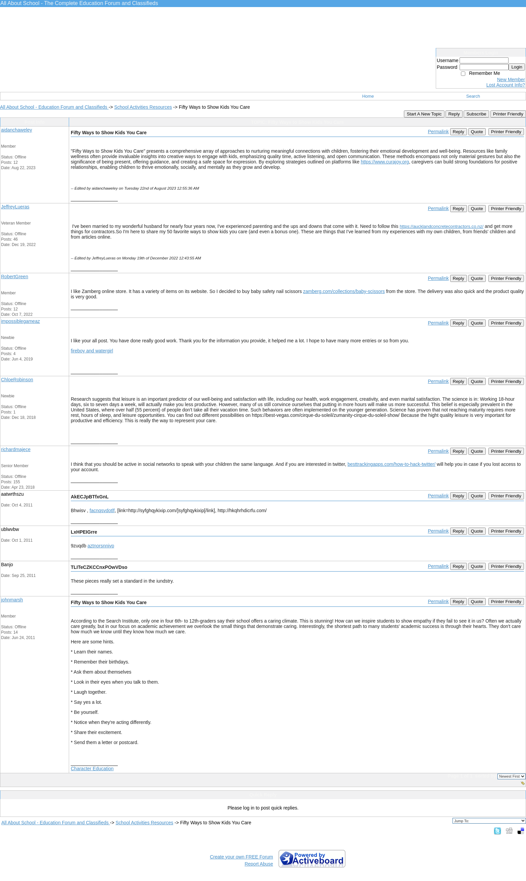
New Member (511, 79)
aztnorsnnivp (101, 545)
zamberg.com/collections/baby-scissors (344, 291)
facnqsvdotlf (102, 510)
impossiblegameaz (20, 321)
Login (516, 66)
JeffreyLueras (15, 206)
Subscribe (476, 113)
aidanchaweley (16, 130)
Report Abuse (259, 864)
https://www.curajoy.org (385, 161)
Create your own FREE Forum (241, 857)
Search (473, 96)
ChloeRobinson (17, 379)
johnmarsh (12, 599)
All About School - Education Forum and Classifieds (54, 107)
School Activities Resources (143, 107)
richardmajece (16, 449)
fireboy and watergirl (92, 350)
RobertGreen (14, 276)
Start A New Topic (424, 113)
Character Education (92, 768)
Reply (454, 113)
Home (368, 96)
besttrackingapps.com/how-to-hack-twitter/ (391, 464)
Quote (477, 131)
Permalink (438, 131)
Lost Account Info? (505, 85)
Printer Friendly (508, 113)
